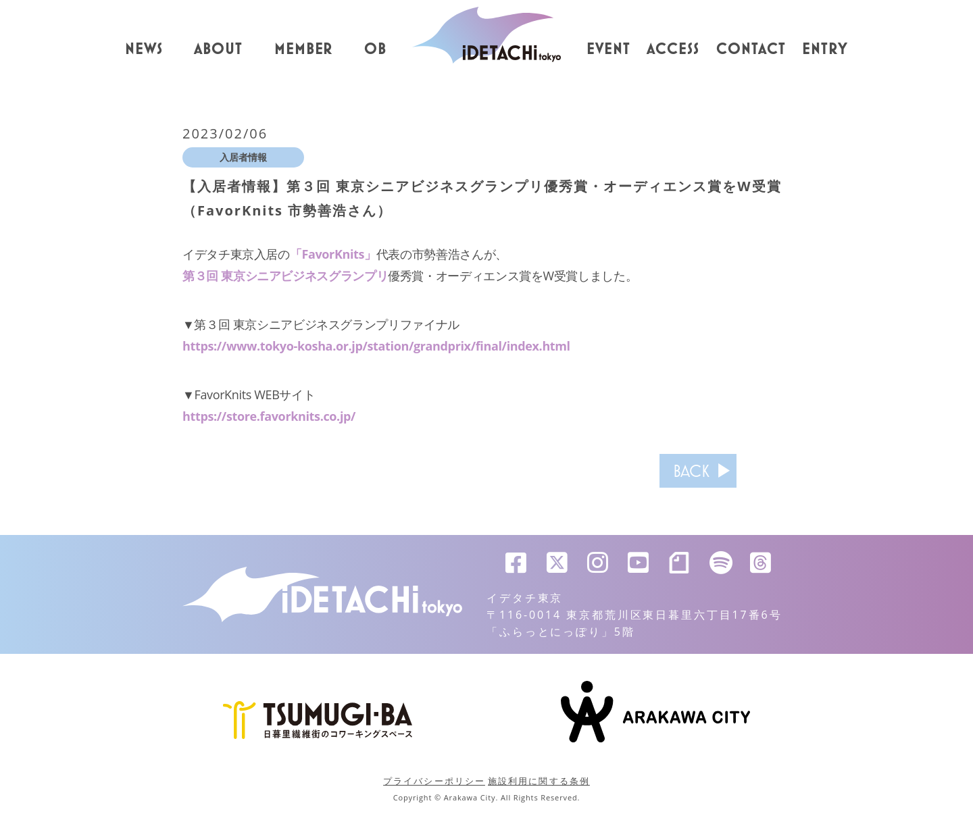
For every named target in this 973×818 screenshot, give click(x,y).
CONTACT (751, 49)
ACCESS (673, 49)
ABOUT (218, 49)
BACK (691, 471)
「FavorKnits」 (333, 254)
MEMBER (303, 49)
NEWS (144, 49)
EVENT (608, 49)
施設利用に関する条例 (539, 781)
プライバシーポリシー (434, 781)
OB (375, 49)
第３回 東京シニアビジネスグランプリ (285, 275)
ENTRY (825, 49)
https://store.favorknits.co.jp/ (268, 416)
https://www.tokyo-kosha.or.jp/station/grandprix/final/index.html (376, 346)
